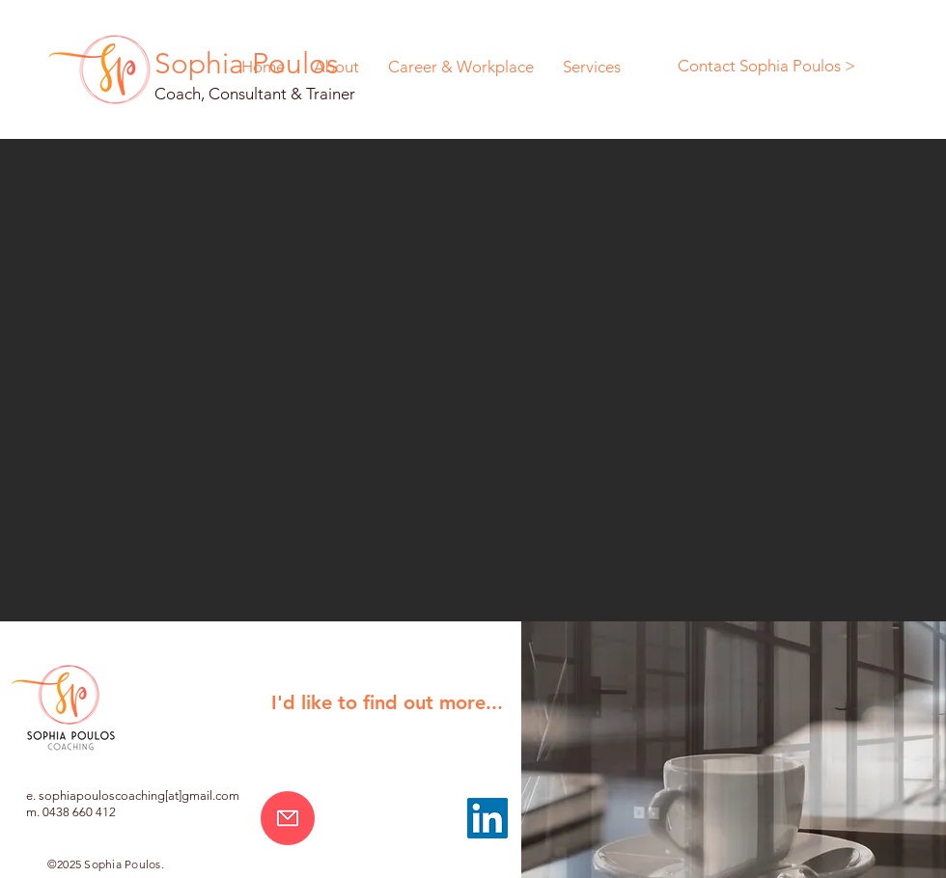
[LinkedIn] (487, 818)
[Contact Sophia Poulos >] (766, 66)
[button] (70, 708)
